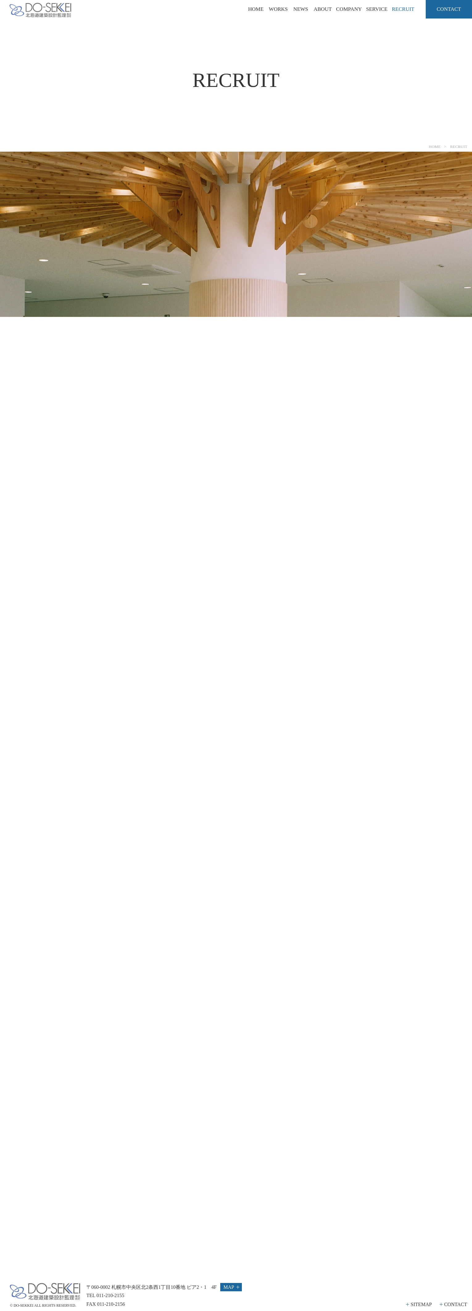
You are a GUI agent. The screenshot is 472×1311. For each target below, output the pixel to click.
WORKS (278, 9)
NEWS (300, 9)
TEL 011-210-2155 (105, 1295)
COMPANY (349, 9)
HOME (255, 9)
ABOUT (323, 9)
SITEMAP (421, 1304)
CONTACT (455, 1304)
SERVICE (376, 9)
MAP (228, 1287)
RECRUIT (403, 9)
